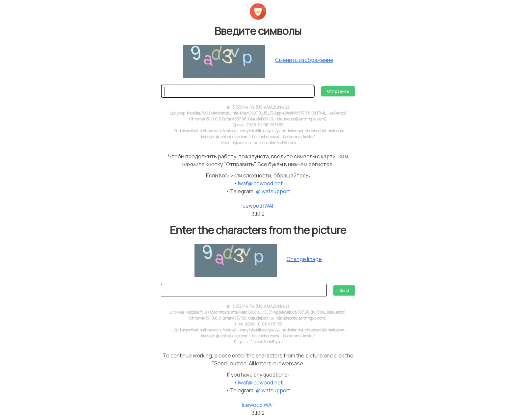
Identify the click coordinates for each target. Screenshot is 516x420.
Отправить (338, 91)
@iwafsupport (273, 191)
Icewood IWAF (258, 205)
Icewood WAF (258, 404)
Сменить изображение (304, 60)
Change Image (304, 259)
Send (344, 290)
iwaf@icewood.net (260, 183)
